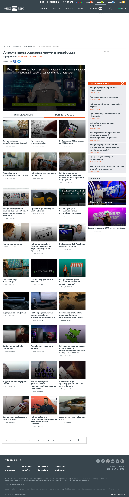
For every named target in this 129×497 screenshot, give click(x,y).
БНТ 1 (42, 8)
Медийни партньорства (59, 480)
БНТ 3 (68, 8)
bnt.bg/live (26, 470)
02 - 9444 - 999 (115, 469)
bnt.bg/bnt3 (60, 466)
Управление (65, 478)
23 (64, 440)
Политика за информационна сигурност (91, 489)
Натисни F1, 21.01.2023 (30, 56)
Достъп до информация (13, 480)
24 (70, 440)
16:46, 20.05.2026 (95, 231)
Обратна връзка (113, 489)
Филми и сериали (45, 478)
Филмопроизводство (19, 478)
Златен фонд (33, 478)
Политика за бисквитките (65, 489)
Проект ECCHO (23, 491)
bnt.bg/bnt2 (43, 470)
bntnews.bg (10, 470)
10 (49, 440)
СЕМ (6, 491)
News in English (10, 484)
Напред (94, 478)
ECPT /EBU (13, 491)
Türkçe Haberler (21, 484)
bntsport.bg (26, 466)
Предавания (16, 46)
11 (53, 440)
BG (122, 8)
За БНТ (7, 478)
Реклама (101, 14)
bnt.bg (7, 466)
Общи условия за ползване (14, 489)
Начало (7, 46)
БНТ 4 (80, 8)
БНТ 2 (55, 8)
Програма (56, 478)
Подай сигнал (85, 478)
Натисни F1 (27, 46)
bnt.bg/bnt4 (60, 470)
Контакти (75, 478)
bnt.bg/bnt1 (43, 466)
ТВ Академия (102, 478)
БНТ (42, 2)
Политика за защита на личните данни (40, 489)
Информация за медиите (33, 480)
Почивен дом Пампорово (79, 480)
